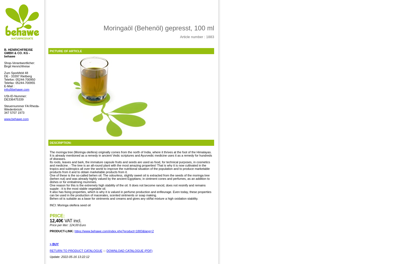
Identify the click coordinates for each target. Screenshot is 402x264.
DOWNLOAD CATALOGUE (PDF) (130, 250)
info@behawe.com (16, 89)
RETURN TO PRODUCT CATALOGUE (76, 250)
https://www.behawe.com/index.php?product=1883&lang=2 (114, 231)
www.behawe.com (16, 119)
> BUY (54, 244)
